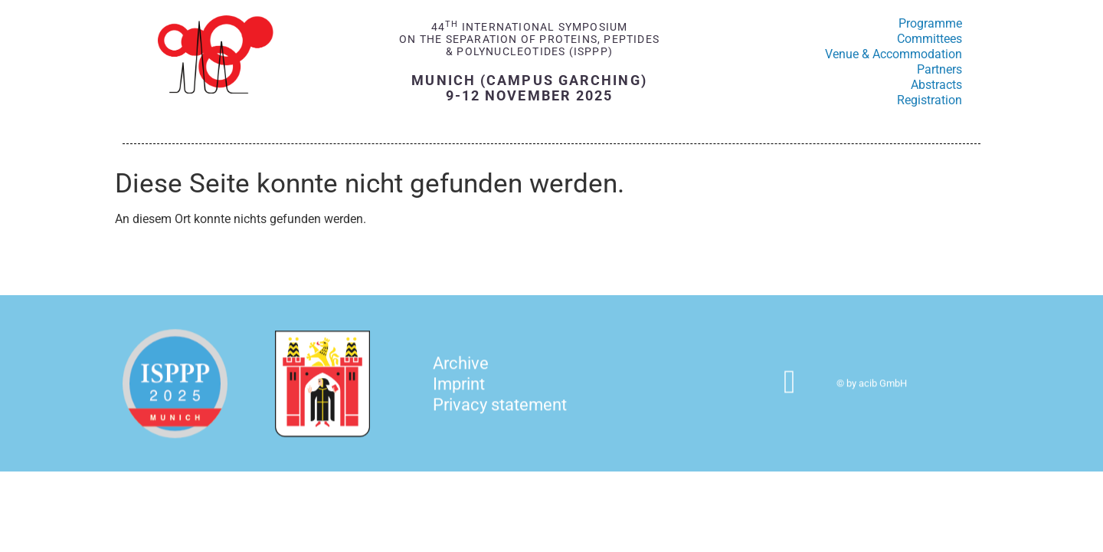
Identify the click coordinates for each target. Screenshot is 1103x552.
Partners (939, 69)
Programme (930, 23)
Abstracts (936, 84)
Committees (929, 38)
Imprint (459, 392)
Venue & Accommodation (893, 54)
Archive (461, 372)
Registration (929, 100)
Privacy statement (500, 413)
